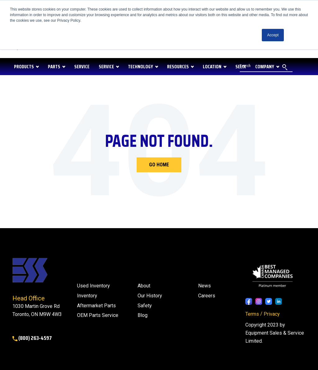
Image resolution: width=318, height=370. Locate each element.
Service (106, 66)
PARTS (54, 66)
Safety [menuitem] (145, 306)
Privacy (272, 314)
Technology (140, 66)
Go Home (159, 165)
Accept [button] (273, 35)
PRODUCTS (24, 66)
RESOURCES (178, 66)
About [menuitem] (144, 286)
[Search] (266, 66)
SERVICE (81, 66)
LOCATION (212, 66)
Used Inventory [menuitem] (93, 286)
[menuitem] (143, 315)
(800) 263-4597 (32, 338)
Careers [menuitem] (206, 296)
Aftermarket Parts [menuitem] (96, 306)
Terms (252, 314)
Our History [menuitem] (150, 296)
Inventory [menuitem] (87, 296)
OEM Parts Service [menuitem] (97, 315)
